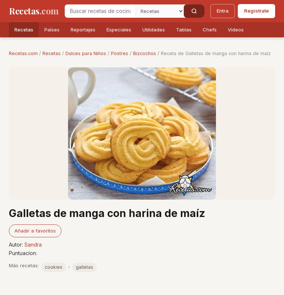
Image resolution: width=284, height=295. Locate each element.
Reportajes (83, 30)
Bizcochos (144, 53)
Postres (119, 53)
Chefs (210, 30)
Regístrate (256, 11)
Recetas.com (23, 53)
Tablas (184, 30)
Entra (223, 11)
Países (52, 30)
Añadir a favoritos (35, 231)
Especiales (118, 30)
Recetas (23, 30)
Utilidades (153, 30)
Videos (236, 30)
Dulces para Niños (85, 53)
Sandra (33, 244)
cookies (53, 267)
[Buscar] (194, 11)
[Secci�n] (160, 11)
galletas (84, 267)
